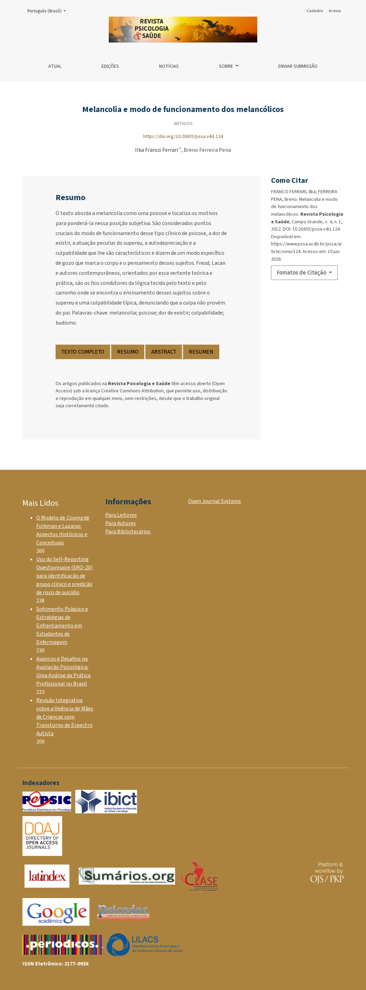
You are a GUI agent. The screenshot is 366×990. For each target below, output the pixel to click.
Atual (54, 66)
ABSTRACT (163, 351)
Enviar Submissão (298, 66)
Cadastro (315, 11)
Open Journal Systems (214, 501)
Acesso (335, 11)
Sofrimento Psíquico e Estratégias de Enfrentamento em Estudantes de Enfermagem (62, 625)
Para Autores (120, 523)
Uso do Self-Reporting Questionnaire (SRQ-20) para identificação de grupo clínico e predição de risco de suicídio (64, 575)
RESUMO (127, 351)
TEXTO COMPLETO (82, 351)
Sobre (226, 66)
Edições (110, 66)
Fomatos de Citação (302, 272)
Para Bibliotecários (128, 531)
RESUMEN (201, 351)
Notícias (169, 66)
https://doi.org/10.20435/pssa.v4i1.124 (183, 136)
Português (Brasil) (48, 10)
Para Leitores (121, 515)
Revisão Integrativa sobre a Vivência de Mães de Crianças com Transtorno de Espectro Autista (64, 717)
